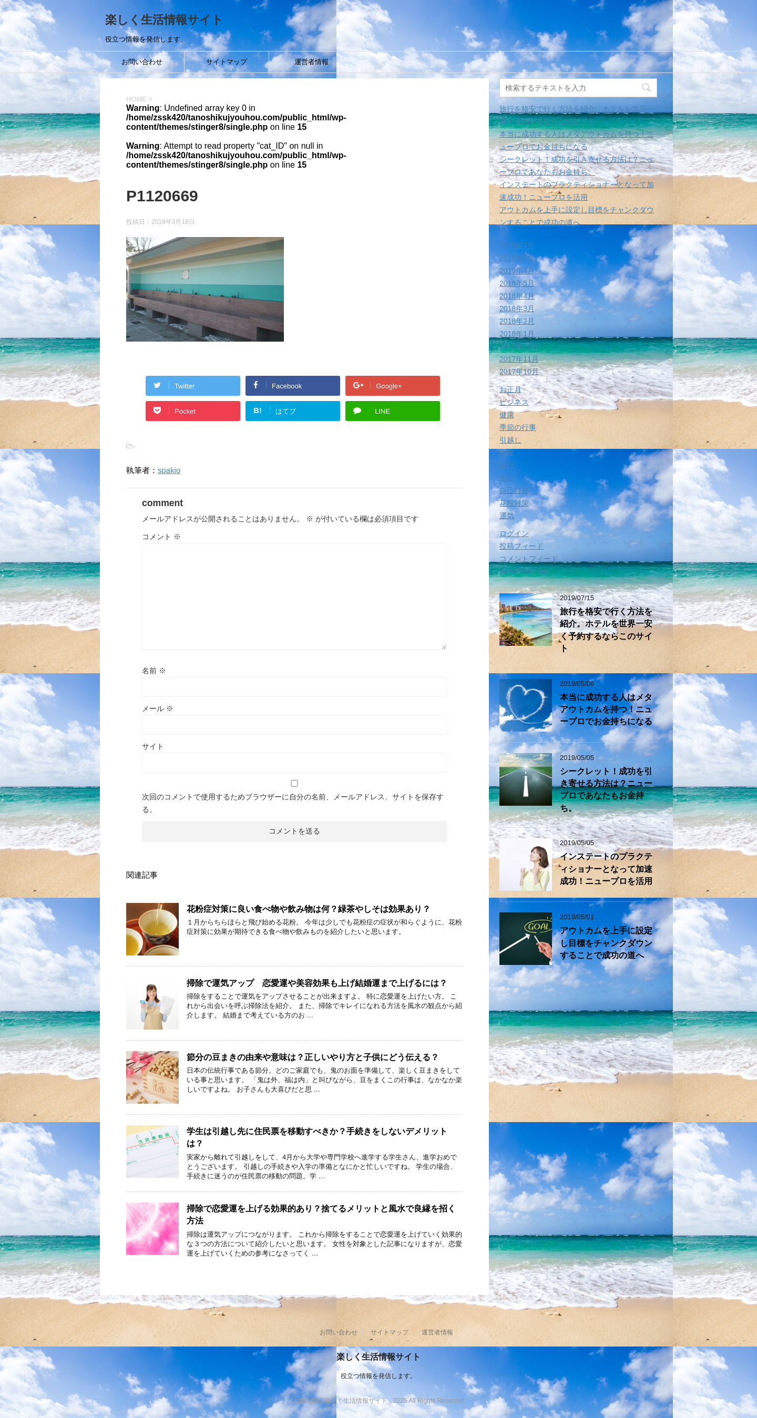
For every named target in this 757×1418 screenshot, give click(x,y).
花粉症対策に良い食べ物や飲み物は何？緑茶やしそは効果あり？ (309, 909)
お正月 (510, 389)
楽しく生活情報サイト (164, 19)
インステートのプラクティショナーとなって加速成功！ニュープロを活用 (606, 869)
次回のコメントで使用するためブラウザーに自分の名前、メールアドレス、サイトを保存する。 (293, 803)
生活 (506, 478)
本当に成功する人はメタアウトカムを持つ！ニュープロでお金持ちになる (606, 709)
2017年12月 (519, 346)
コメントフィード (528, 558)
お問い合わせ (141, 62)
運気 (506, 515)
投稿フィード (521, 546)
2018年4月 (517, 296)
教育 (506, 452)
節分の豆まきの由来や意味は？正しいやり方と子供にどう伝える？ (313, 1057)
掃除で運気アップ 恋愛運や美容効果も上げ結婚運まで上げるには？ (317, 983)
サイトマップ (226, 62)
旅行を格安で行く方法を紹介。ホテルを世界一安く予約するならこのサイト (606, 630)
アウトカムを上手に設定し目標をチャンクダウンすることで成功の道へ (606, 943)
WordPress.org (523, 571)
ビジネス (514, 402)
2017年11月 (519, 359)
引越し (510, 440)
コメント (161, 536)
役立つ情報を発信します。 (378, 1375)
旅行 (506, 465)
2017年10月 (519, 371)
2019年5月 (517, 258)
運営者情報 (311, 62)
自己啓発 (514, 490)
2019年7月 (517, 245)
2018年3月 (517, 308)
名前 (154, 670)
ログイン (514, 533)
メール (157, 708)
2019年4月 (517, 270)
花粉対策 (514, 503)
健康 (506, 414)
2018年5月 (517, 283)
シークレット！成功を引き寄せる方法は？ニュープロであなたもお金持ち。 (606, 790)
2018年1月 (517, 334)
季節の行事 (517, 427)
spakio (169, 470)
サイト (153, 746)
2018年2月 (517, 321)
